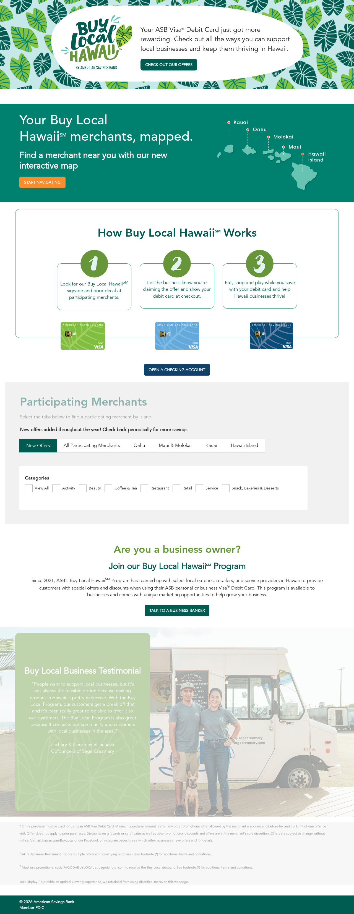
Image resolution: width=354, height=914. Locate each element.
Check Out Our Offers (168, 64)
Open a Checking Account (177, 369)
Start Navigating (42, 182)
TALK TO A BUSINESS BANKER (175, 612)
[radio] (38, 446)
